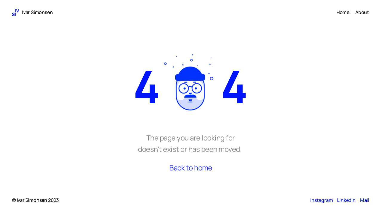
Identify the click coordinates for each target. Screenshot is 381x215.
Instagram (321, 200)
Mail (364, 200)
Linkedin (346, 200)
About (362, 12)
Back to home (190, 169)
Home (343, 12)
